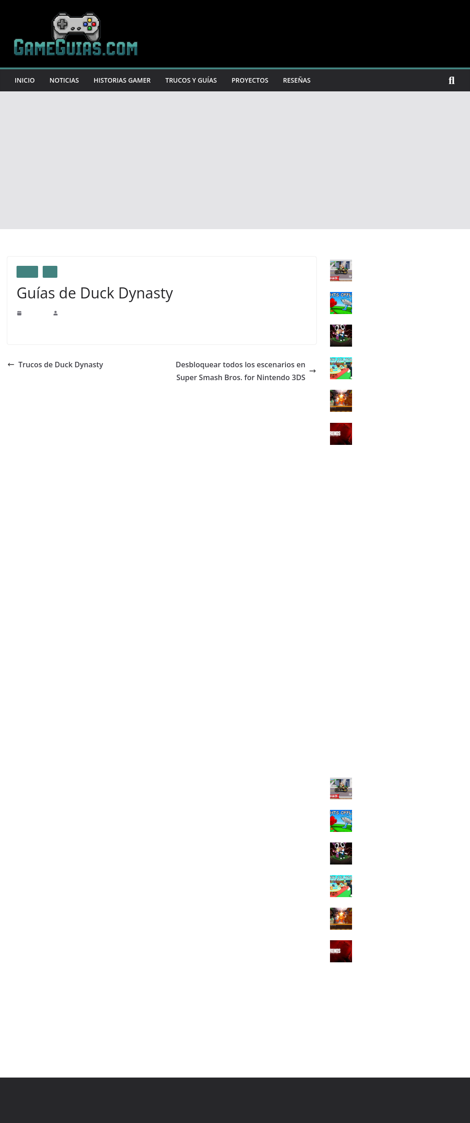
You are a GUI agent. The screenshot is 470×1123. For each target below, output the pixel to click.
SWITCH (342, 706)
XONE (339, 646)
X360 (337, 631)
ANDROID (345, 752)
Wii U (338, 691)
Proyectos (263, 80)
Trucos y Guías (201, 80)
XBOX (339, 615)
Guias (27, 271)
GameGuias (73, 312)
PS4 (50, 271)
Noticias (67, 80)
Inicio (25, 80)
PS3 (335, 555)
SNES (338, 676)
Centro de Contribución (147, 329)
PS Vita (339, 600)
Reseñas (313, 80)
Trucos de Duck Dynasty (51, 364)
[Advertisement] (235, 160)
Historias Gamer (129, 80)
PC (334, 540)
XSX (336, 661)
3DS (335, 722)
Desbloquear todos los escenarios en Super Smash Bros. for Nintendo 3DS (244, 371)
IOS (335, 737)
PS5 (335, 585)
